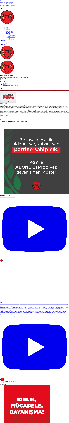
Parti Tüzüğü (6, 27)
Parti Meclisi (7, 30)
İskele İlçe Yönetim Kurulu (11, 38)
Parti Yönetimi (6, 28)
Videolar (5, 42)
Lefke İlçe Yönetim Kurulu (11, 39)
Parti (2, 26)
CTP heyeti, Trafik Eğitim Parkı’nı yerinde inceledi (7, 5)
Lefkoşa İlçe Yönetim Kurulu (11, 35)
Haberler (3, 40)
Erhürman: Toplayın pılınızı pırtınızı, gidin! (6, 2)
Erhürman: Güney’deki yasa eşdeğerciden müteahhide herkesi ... (9, 3)
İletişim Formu (2, 79)
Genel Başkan (8, 29)
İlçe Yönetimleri (8, 34)
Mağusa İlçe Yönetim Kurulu (11, 36)
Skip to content (2, 0)
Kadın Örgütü (8, 33)
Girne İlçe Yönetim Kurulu (11, 37)
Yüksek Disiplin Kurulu (9, 32)
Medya (3, 41)
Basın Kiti (5, 43)
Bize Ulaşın (3, 44)
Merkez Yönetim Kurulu (9, 31)
